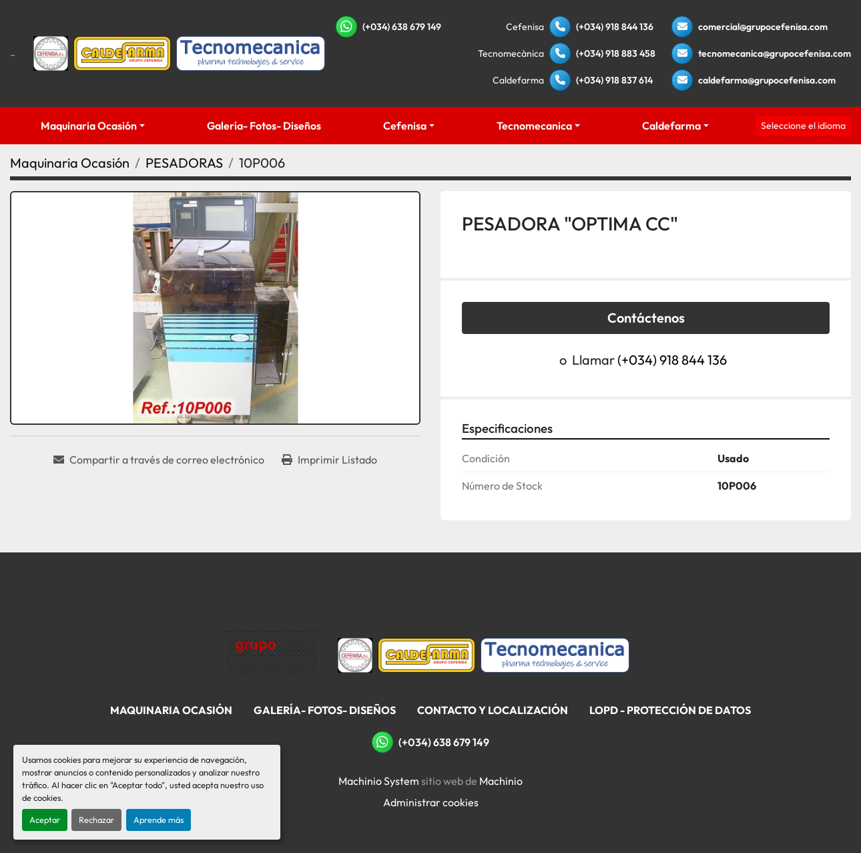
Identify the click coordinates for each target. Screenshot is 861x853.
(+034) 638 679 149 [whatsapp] (401, 27)
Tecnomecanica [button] (534, 125)
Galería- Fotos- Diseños (264, 125)
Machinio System (378, 781)
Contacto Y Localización (492, 710)
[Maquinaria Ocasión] (69, 162)
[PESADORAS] (184, 162)
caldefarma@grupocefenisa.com (767, 80)
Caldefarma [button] (671, 125)
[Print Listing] (329, 459)
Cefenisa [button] (404, 125)
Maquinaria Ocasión (89, 125)
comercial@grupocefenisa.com (763, 27)
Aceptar (44, 819)
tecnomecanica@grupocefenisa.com (774, 53)
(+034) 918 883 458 (615, 53)
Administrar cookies (431, 802)
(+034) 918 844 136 (614, 27)
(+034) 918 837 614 (614, 80)
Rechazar (96, 819)
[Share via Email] (159, 459)
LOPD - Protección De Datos (670, 710)
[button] (93, 125)
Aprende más (158, 819)
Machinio (501, 781)
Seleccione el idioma (803, 126)
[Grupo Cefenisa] (271, 654)
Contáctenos (646, 317)
